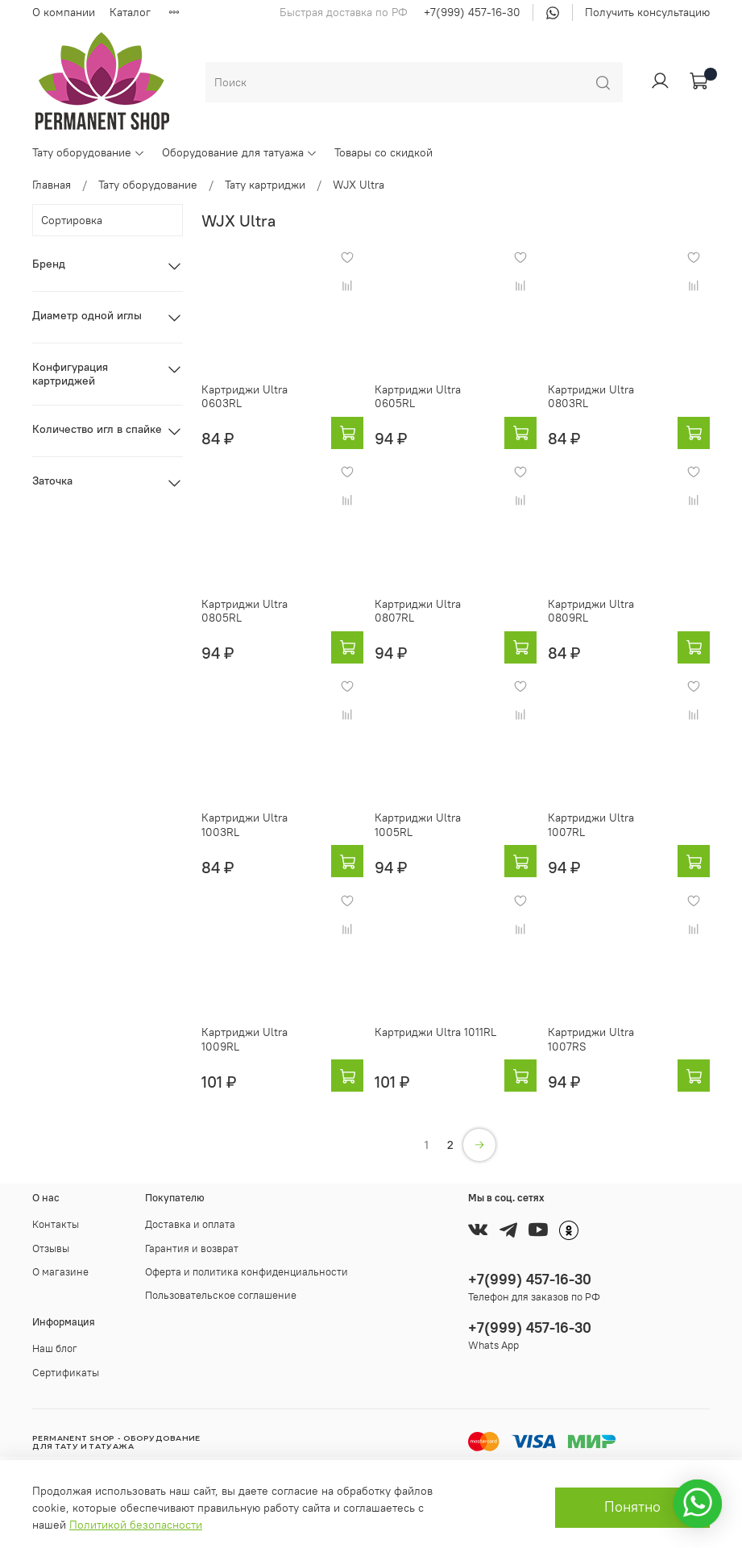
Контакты (55, 1224)
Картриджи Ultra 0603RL (244, 396)
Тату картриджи (265, 184)
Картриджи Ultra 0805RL (244, 611)
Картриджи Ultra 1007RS (591, 1039)
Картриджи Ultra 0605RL (418, 396)
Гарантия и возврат (191, 1248)
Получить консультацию (647, 12)
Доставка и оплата (190, 1224)
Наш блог (54, 1348)
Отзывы (50, 1248)
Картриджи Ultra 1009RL (244, 1039)
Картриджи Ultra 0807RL (418, 611)
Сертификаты (65, 1373)
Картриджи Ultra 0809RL (591, 611)
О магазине (60, 1272)
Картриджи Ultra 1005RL (418, 824)
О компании (63, 12)
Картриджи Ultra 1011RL (435, 1032)
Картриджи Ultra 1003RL (244, 824)
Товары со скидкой (383, 152)
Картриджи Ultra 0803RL (591, 396)
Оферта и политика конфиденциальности (246, 1272)
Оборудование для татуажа (239, 152)
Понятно (632, 1507)
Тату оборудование (88, 152)
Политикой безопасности (135, 1524)
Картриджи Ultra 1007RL (591, 824)
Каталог (130, 12)
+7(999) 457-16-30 (472, 12)
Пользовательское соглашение (220, 1295)
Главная (51, 184)
